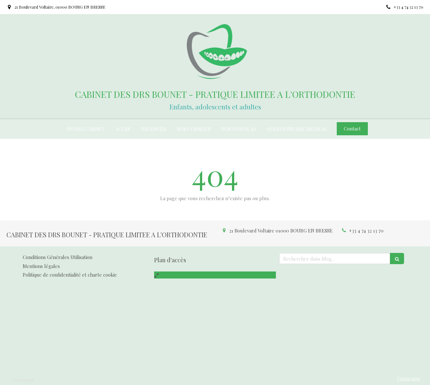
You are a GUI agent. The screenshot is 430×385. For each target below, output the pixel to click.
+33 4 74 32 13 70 (366, 230)
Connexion (408, 378)
